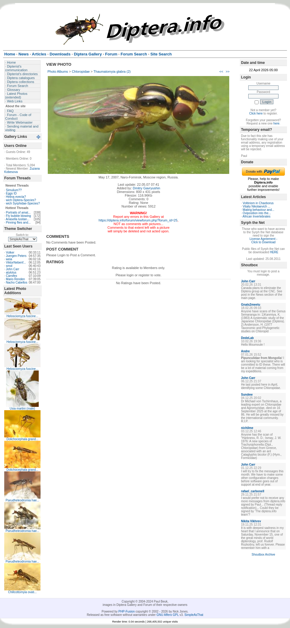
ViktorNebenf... (16, 262)
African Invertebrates (256, 216)
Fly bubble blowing (18, 216)
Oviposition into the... (257, 213)
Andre (245, 351)
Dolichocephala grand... (22, 439)
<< (221, 71)
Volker (10, 252)
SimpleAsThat (193, 614)
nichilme (247, 428)
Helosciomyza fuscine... (22, 316)
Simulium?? (14, 190)
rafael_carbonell (252, 491)
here (276, 123)
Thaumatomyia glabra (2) (112, 71)
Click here (255, 113)
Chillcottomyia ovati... (22, 592)
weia (9, 259)
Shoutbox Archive (263, 554)
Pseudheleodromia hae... (22, 500)
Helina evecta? (16, 196)
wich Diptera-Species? (21, 200)
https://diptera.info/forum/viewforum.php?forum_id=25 (138, 220)
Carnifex (11, 275)
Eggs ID (11, 193)
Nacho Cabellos (17, 282)
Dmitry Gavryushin (146, 188)
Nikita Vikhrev (251, 521)
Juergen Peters (16, 256)
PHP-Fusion (127, 611)
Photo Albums (57, 71)
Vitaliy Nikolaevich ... (257, 206)
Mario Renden (15, 279)
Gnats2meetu (250, 304)
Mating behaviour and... (259, 209)
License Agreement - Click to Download (263, 240)
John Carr (12, 269)
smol (9, 265)
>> (228, 71)
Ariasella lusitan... (17, 219)
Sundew (247, 394)
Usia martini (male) (22, 408)
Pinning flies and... (18, 222)
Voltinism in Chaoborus (258, 203)
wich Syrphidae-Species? (23, 203)
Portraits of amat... (18, 212)
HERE (274, 252)
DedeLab (247, 338)
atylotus (11, 272)
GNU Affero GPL (168, 614)
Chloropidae (81, 71)
